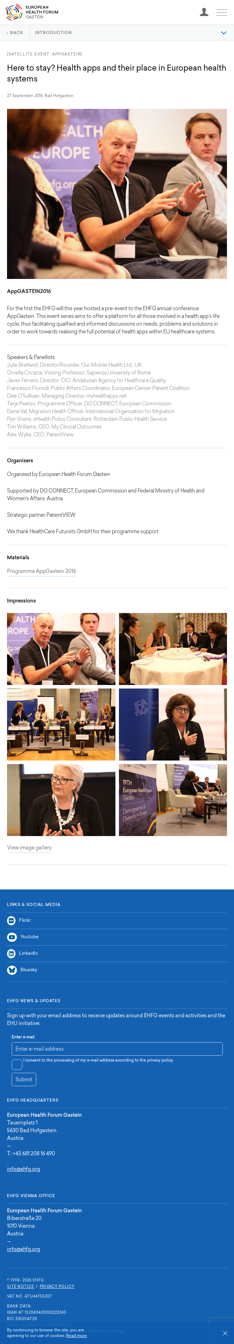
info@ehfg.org (23, 1169)
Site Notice (20, 1287)
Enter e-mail (23, 1037)
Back (16, 33)
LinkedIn (22, 953)
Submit (23, 1080)
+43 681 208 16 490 (34, 1154)
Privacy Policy (57, 1287)
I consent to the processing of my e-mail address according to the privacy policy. (98, 1061)
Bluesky (22, 970)
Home (31, 12)
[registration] (204, 12)
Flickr (19, 920)
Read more (76, 1336)
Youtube (23, 937)
